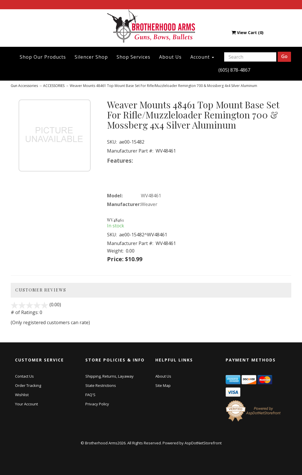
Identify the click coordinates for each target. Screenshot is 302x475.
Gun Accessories (24, 85)
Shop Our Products (43, 57)
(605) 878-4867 (234, 70)
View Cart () (247, 32)
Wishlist (22, 394)
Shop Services (133, 57)
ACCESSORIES (54, 85)
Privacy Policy (97, 404)
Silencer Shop (91, 57)
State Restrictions (100, 385)
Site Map (163, 385)
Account (202, 57)
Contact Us (24, 376)
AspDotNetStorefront (203, 443)
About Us (170, 57)
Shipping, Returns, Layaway (109, 376)
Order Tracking (28, 385)
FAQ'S (90, 394)
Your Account (26, 404)
